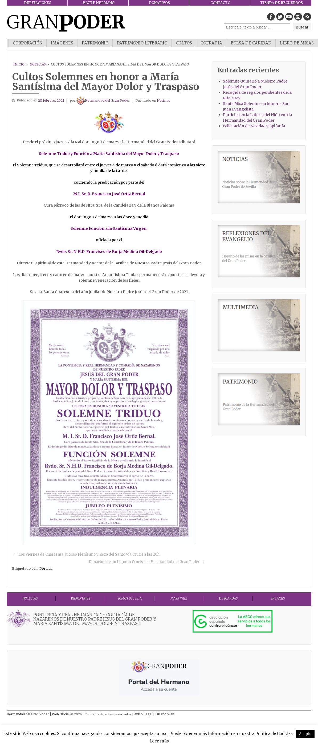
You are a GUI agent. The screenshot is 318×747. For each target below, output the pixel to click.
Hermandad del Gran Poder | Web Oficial (38, 714)
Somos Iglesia (129, 598)
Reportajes (80, 598)
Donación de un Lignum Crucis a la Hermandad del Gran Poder (144, 562)
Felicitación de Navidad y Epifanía (254, 126)
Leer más (159, 741)
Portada (45, 568)
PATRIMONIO (95, 43)
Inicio (19, 64)
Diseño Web (164, 714)
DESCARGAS (228, 598)
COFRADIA (211, 43)
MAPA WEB (178, 598)
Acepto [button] (305, 734)
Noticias (38, 64)
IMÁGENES (62, 43)
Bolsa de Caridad (251, 43)
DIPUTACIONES (37, 3)
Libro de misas (297, 43)
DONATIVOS (159, 3)
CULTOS (184, 43)
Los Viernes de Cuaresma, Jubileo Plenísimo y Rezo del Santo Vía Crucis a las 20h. (89, 554)
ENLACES (277, 598)
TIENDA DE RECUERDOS (281, 3)
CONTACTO (220, 3)
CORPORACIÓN (27, 43)
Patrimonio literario (142, 43)
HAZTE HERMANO (99, 3)
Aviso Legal (143, 714)
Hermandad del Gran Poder (103, 100)
